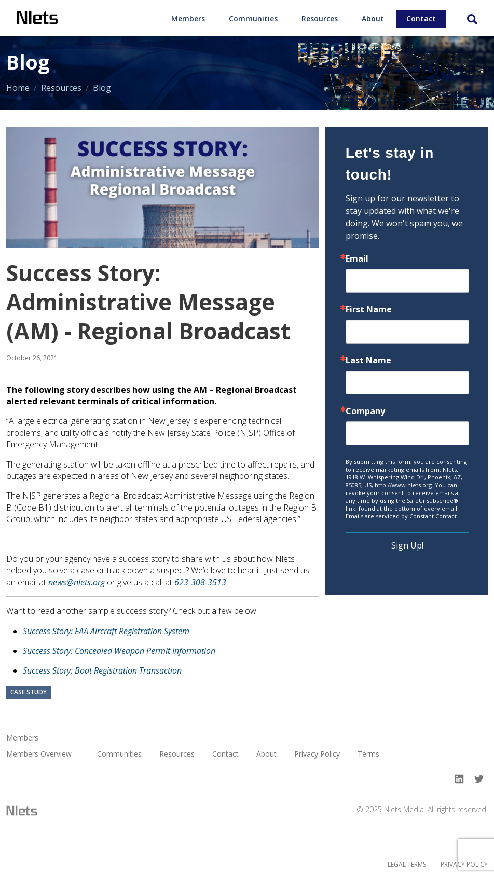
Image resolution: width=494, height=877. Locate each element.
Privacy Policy (317, 754)
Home (18, 87)
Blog (102, 87)
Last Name (368, 360)
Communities (253, 18)
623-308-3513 (200, 582)
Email (357, 258)
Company (365, 411)
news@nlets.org (76, 582)
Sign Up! (407, 545)
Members (188, 18)
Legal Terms (407, 864)
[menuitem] (188, 18)
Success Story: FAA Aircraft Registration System (106, 631)
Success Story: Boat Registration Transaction (102, 670)
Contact (421, 18)
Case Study (28, 692)
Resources (319, 18)
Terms (368, 754)
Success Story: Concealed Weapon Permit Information (119, 650)
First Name (369, 309)
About (373, 18)
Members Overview (39, 754)
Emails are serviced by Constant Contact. (402, 516)
